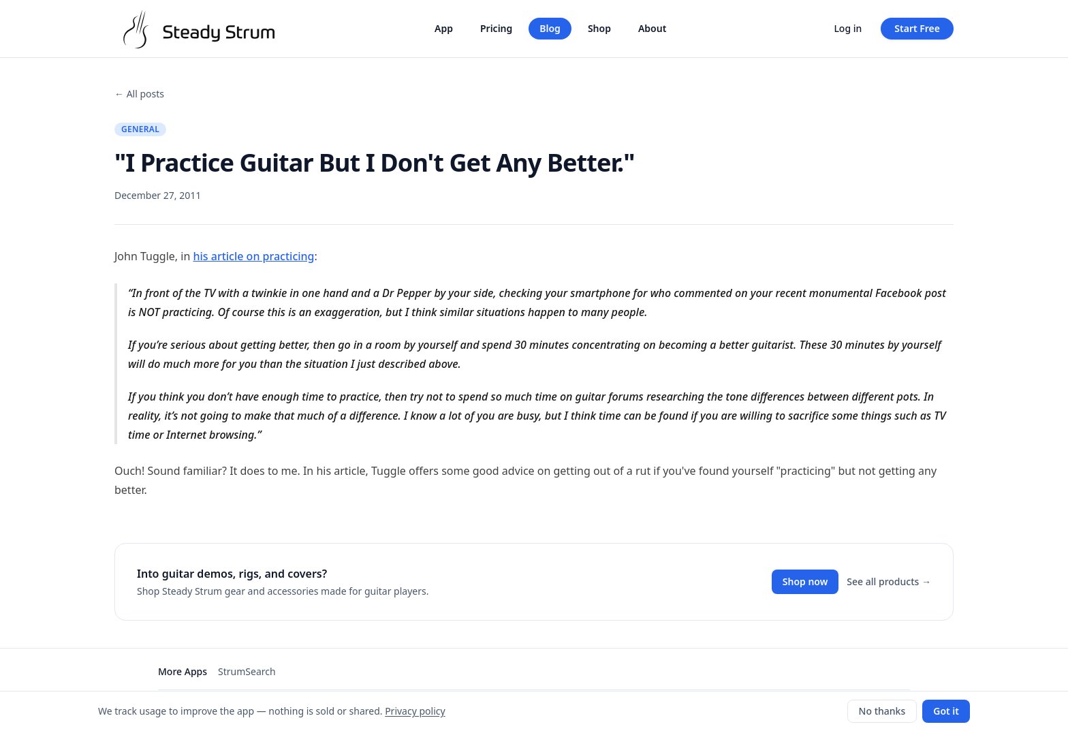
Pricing (496, 28)
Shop (599, 28)
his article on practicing (253, 256)
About (652, 28)
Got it (946, 710)
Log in (848, 28)
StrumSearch (247, 671)
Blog (550, 28)
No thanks (882, 710)
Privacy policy (415, 710)
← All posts (139, 93)
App (444, 28)
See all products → (889, 581)
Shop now (805, 581)
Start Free (917, 28)
